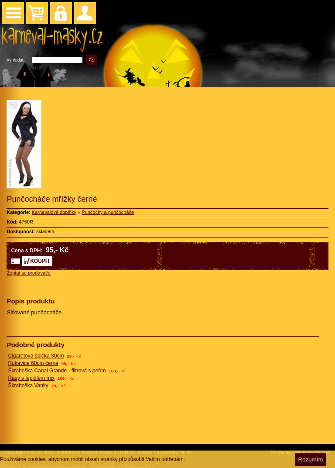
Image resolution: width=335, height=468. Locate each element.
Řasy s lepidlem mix (31, 378)
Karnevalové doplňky (54, 212)
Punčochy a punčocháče (108, 212)
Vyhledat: (15, 60)
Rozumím (310, 459)
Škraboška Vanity (28, 385)
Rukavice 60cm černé (33, 363)
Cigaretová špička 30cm (36, 356)
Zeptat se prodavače (28, 272)
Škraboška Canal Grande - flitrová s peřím (57, 371)
